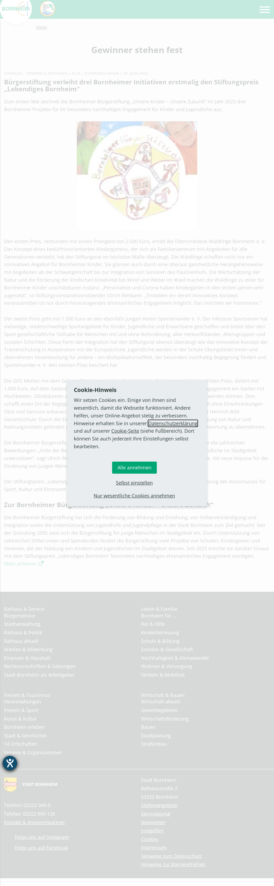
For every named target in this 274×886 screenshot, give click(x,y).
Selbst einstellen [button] (134, 483)
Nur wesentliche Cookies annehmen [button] (134, 495)
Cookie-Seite (125, 431)
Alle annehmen (134, 467)
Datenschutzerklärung (172, 423)
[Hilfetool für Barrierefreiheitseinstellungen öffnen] (10, 763)
